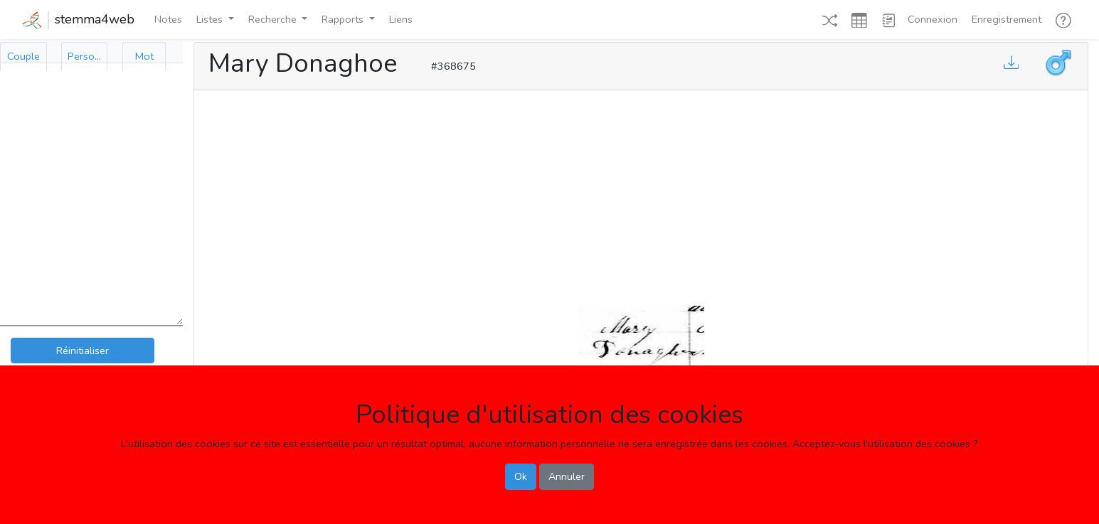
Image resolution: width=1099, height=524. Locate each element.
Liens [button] (401, 19)
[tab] (23, 56)
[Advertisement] (641, 194)
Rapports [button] (344, 19)
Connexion (932, 19)
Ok (520, 476)
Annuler (566, 476)
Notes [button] (168, 19)
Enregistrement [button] (1006, 19)
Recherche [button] (273, 19)
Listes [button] (210, 19)
